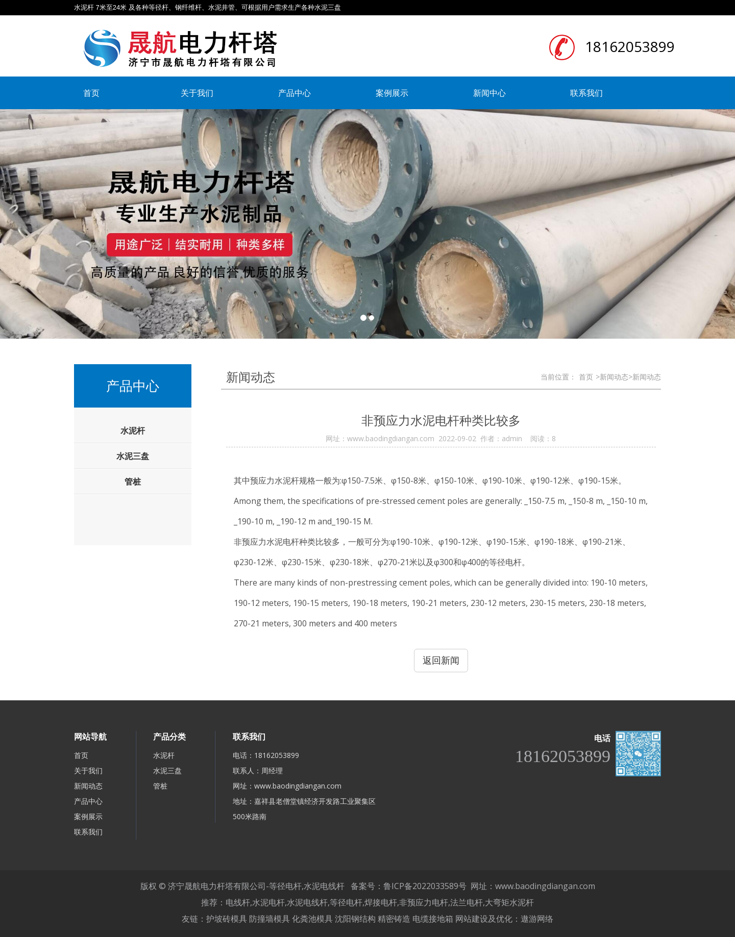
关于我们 (197, 92)
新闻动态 (88, 786)
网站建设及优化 (483, 918)
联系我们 (586, 92)
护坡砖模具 (226, 918)
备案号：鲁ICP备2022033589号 (409, 886)
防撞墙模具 (269, 918)
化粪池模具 (312, 918)
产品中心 (294, 92)
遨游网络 (537, 918)
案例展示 (392, 92)
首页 (91, 92)
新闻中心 (489, 92)
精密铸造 (394, 918)
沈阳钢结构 (355, 918)
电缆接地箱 (432, 918)
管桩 (160, 786)
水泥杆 (164, 755)
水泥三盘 (167, 770)
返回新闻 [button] (441, 660)
